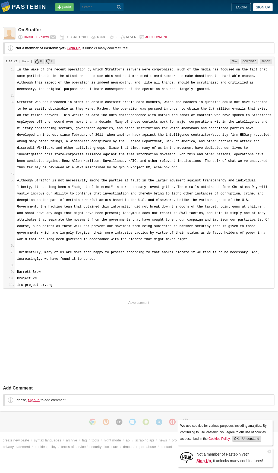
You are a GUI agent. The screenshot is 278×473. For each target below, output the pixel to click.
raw (234, 61)
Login (241, 7)
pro (174, 440)
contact (166, 447)
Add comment (156, 37)
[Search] (119, 7)
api (128, 440)
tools (95, 440)
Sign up (263, 7)
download (249, 61)
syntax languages (47, 440)
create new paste (16, 440)
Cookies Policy (219, 439)
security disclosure (104, 447)
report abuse (146, 447)
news (163, 440)
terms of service (73, 447)
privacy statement (16, 447)
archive (71, 440)
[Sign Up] (186, 457)
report (266, 61)
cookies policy (45, 447)
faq (84, 440)
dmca (127, 447)
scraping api (144, 440)
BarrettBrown (36, 37)
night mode (112, 440)
